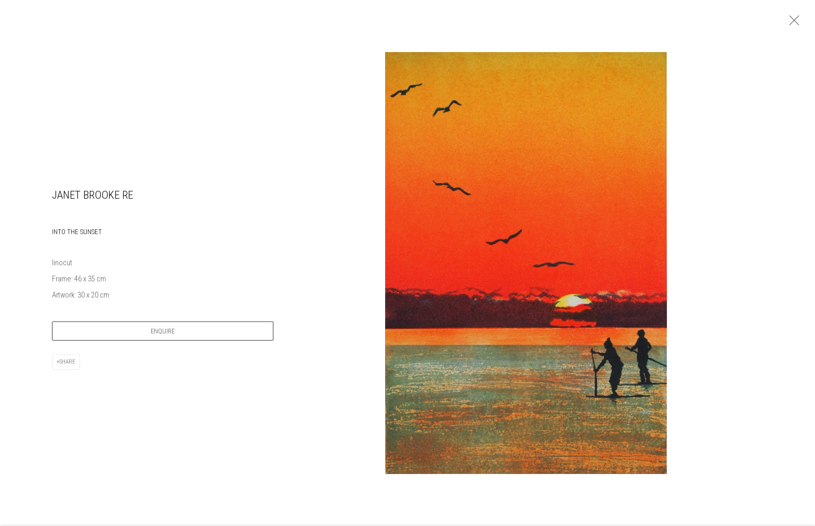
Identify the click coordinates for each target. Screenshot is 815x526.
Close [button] (791, 23)
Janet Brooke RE (92, 196)
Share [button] (67, 363)
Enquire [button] (163, 333)
